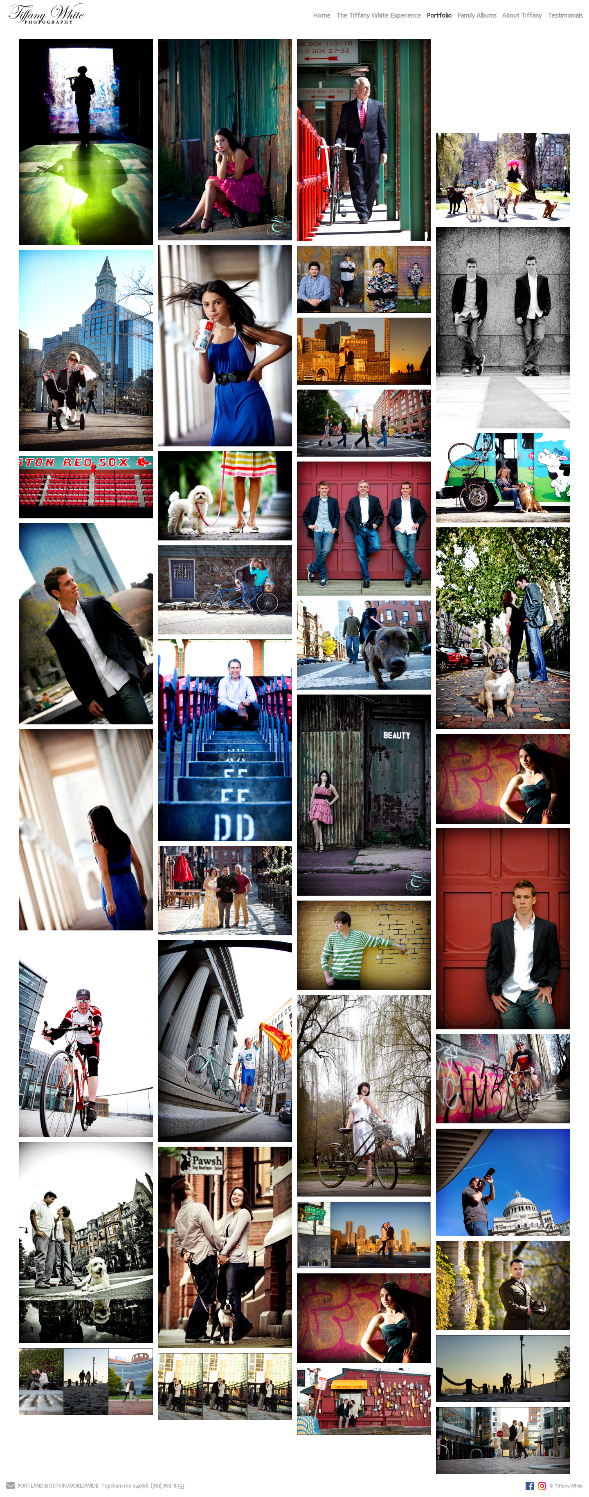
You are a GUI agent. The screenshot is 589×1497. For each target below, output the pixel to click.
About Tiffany (522, 15)
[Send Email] (10, 1487)
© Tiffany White (566, 1486)
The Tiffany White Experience (378, 15)
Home (321, 15)
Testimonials (565, 15)
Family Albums (477, 15)
